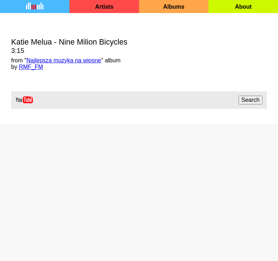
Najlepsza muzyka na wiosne (63, 60)
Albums (174, 7)
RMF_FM (31, 67)
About (243, 7)
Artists (104, 7)
